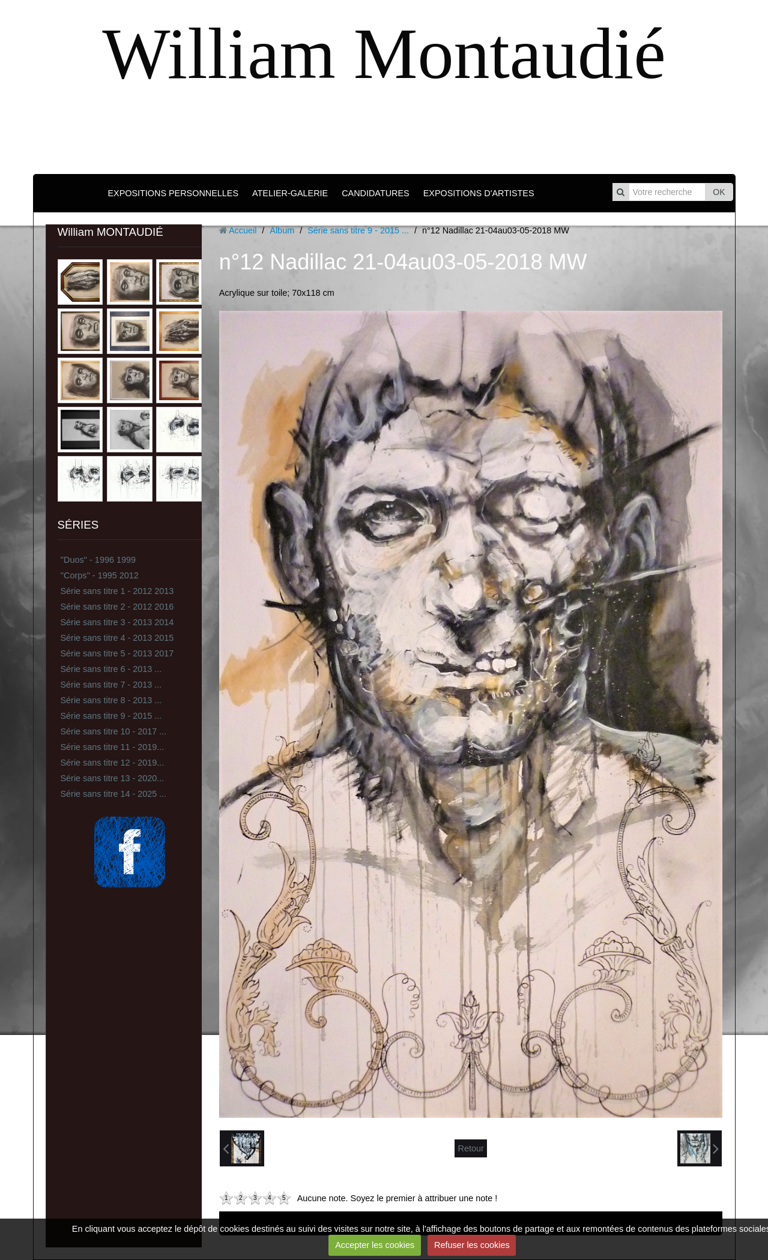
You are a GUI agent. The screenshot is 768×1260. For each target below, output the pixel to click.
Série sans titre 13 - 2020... (113, 778)
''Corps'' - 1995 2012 (100, 575)
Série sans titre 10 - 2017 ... (114, 731)
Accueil (242, 230)
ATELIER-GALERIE (290, 193)
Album (282, 230)
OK (719, 192)
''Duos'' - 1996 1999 (98, 560)
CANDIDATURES (375, 193)
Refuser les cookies (472, 1245)
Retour (470, 1148)
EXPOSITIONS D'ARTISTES (478, 193)
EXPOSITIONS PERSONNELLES (172, 193)
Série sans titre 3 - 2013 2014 (117, 622)
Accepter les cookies (374, 1245)
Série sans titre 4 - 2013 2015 (117, 638)
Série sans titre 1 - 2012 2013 (117, 591)
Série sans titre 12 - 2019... (113, 762)
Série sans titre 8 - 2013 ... (111, 700)
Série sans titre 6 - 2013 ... (111, 669)
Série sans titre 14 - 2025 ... (114, 794)
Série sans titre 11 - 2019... (113, 747)
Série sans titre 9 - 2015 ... (111, 716)
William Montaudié (383, 54)
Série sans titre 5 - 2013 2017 (117, 653)
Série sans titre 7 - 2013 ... (111, 684)
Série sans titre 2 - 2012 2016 (117, 606)
